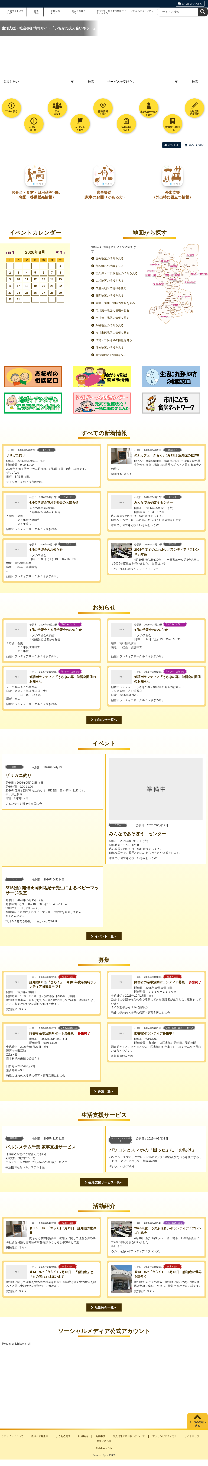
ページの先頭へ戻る (197, 1424)
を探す (57, 112)
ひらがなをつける (192, 3)
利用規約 (83, 1436)
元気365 (110, 1455)
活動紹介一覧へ (106, 1307)
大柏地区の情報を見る (110, 280)
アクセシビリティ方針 (164, 1436)
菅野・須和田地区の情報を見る (115, 303)
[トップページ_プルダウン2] (143, 81)
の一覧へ (34, 128)
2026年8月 (35, 252)
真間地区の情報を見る (110, 295)
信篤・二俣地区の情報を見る (114, 340)
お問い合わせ (55, 12)
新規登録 (36, 12)
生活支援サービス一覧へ (105, 1182)
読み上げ (173, 145)
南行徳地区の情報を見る (111, 354)
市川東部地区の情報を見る (112, 332)
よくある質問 (63, 1436)
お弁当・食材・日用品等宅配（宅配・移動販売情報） (35, 194)
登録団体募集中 (39, 1436)
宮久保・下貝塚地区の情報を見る (117, 273)
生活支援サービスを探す (148, 113)
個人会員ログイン (78, 12)
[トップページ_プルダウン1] (39, 81)
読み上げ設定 (196, 145)
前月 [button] (11, 252)
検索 (91, 81)
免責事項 (100, 1436)
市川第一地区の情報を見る (112, 310)
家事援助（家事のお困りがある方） (104, 194)
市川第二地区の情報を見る (112, 317)
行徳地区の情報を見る (110, 347)
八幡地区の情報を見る (110, 325)
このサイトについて (15, 12)
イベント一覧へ (106, 936)
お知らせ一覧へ (106, 720)
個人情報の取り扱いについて (129, 1436)
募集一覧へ (106, 1091)
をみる (126, 128)
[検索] (203, 12)
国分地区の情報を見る (110, 258)
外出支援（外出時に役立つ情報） (172, 194)
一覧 (172, 128)
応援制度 (194, 112)
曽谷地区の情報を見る (110, 265)
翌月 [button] (59, 252)
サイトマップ (191, 1436)
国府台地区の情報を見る (111, 288)
